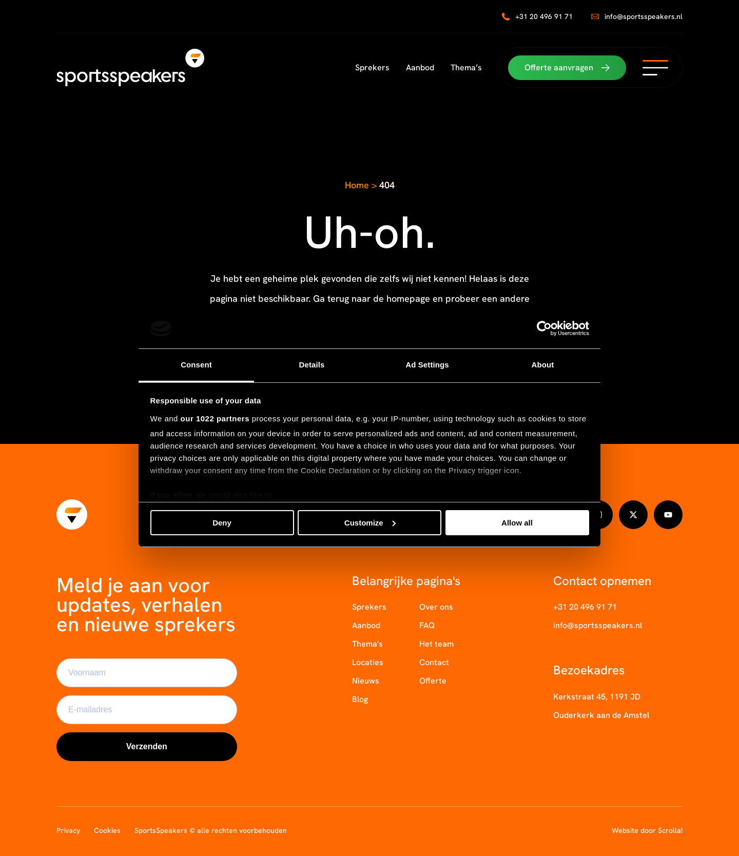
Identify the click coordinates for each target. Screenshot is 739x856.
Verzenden (146, 746)
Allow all (517, 522)
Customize (370, 522)
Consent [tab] (196, 364)
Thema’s (466, 68)
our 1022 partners (215, 418)
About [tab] (543, 364)
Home (357, 185)
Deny (221, 522)
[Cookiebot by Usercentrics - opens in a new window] (544, 328)
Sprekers (372, 68)
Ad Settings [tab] (427, 364)
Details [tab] (312, 364)
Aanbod (420, 68)
